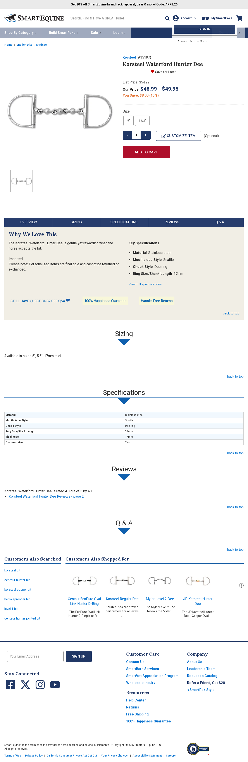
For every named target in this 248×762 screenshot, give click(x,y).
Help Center (136, 702)
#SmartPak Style (201, 692)
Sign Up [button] (78, 658)
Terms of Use (12, 757)
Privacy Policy (34, 757)
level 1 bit (11, 610)
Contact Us (135, 664)
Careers (171, 757)
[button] (161, 17)
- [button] (127, 134)
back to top (230, 313)
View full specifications (146, 283)
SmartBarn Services (142, 671)
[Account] (183, 18)
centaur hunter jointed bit (23, 620)
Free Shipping (137, 716)
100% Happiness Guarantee (105, 300)
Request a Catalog (202, 678)
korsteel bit (13, 570)
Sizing (76, 221)
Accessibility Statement (147, 757)
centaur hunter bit (17, 580)
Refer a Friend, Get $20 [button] (206, 685)
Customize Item (179, 135)
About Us (194, 664)
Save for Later (166, 71)
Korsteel (130, 57)
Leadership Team (201, 671)
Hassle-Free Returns (157, 300)
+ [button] (146, 134)
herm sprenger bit (17, 600)
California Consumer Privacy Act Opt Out (72, 757)
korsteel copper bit (18, 590)
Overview (28, 221)
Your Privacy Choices (114, 757)
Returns (132, 709)
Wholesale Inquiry (140, 685)
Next (241, 585)
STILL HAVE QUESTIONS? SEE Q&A (40, 300)
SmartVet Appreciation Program (152, 678)
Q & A (219, 221)
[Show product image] (60, 110)
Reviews (172, 221)
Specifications (124, 221)
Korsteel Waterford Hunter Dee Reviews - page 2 (46, 496)
